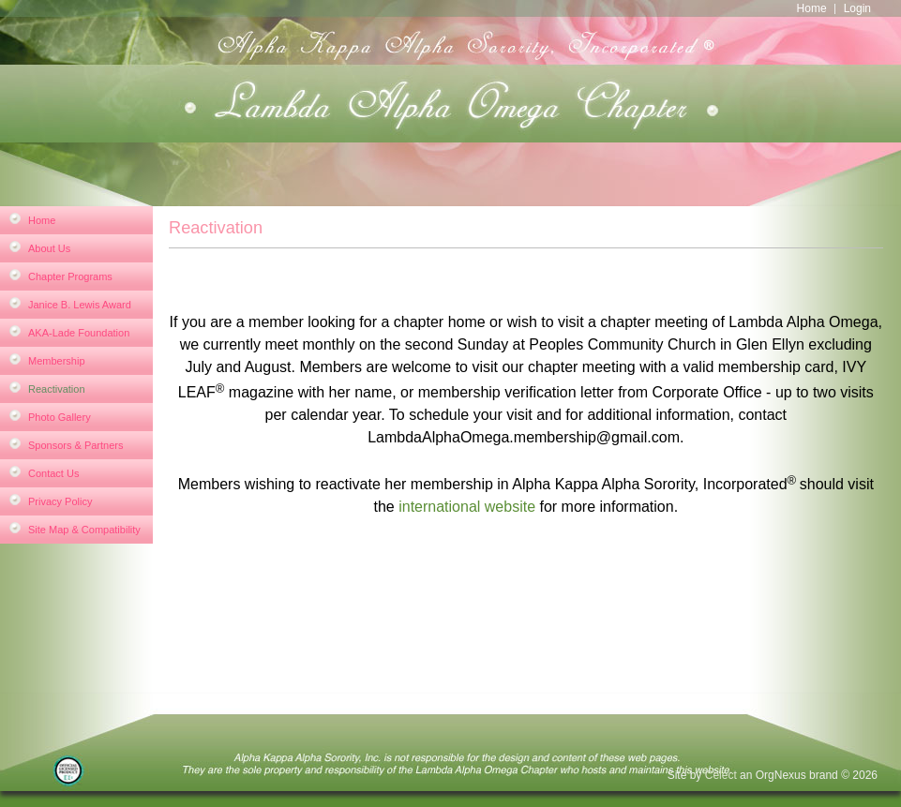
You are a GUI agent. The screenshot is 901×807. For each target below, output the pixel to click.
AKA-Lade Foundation (78, 332)
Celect (721, 775)
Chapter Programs (70, 276)
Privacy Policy (60, 501)
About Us (49, 248)
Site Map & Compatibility (84, 529)
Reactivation (56, 389)
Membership (56, 360)
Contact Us (53, 473)
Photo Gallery (59, 417)
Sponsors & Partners (76, 445)
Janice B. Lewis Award (79, 304)
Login (857, 8)
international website (466, 507)
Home (812, 8)
